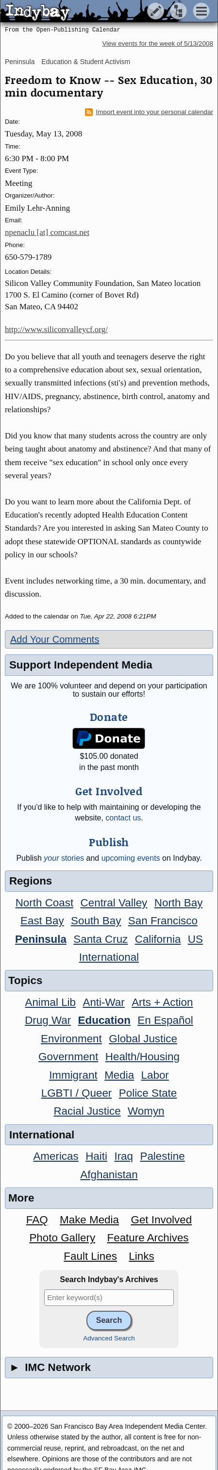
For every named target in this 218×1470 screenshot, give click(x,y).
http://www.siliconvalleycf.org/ (56, 329)
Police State (148, 1093)
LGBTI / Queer (76, 1093)
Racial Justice (86, 1111)
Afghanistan (108, 1175)
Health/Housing (142, 1057)
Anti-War (103, 1002)
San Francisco (163, 921)
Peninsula (20, 62)
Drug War (48, 1020)
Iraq (123, 1156)
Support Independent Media (80, 665)
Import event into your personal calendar (149, 112)
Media (119, 1075)
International (109, 957)
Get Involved (161, 1220)
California (158, 939)
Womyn (146, 1111)
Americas (55, 1156)
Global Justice (143, 1039)
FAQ (37, 1220)
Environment (71, 1039)
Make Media (89, 1220)
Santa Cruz (100, 939)
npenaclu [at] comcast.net (47, 232)
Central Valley (114, 903)
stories (64, 858)
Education (104, 1020)
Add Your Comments (54, 639)
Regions (30, 881)
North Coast (44, 903)
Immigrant (73, 1075)
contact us (123, 818)
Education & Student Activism (85, 62)
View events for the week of (157, 43)
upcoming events (130, 858)
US (195, 939)
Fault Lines (90, 1256)
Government (68, 1057)
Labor (155, 1075)
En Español (165, 1020)
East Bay (42, 921)
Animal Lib (50, 1002)
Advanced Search (109, 1338)
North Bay (178, 903)
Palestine (162, 1156)
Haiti (96, 1156)
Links (141, 1256)
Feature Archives (148, 1238)
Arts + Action (162, 1002)
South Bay (96, 921)
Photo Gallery (62, 1238)
